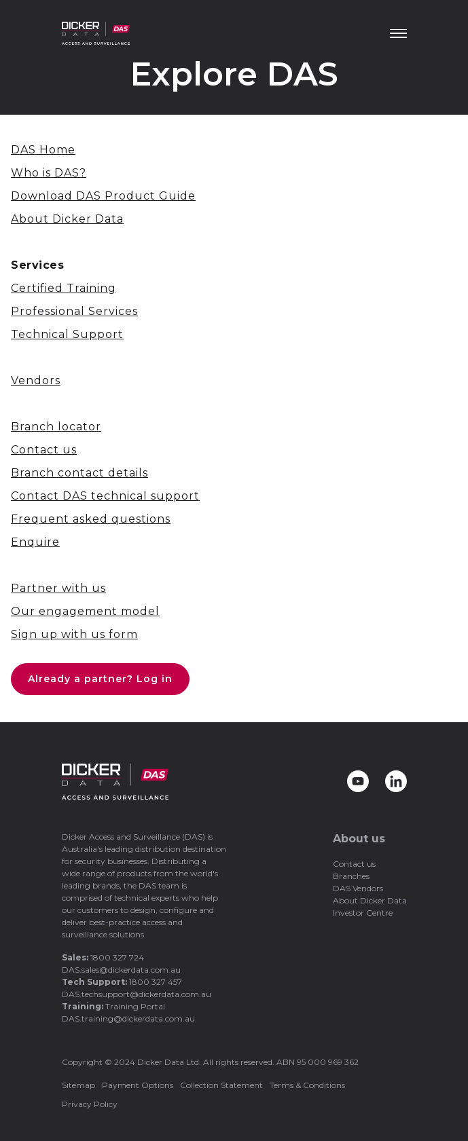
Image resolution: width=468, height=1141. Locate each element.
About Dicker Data (67, 218)
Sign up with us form (74, 634)
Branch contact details (79, 472)
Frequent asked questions (90, 518)
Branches (351, 876)
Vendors (35, 380)
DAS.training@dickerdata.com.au (128, 1018)
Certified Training (63, 288)
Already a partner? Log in (100, 679)
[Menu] (398, 33)
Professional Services (74, 311)
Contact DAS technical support (105, 495)
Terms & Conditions (307, 1085)
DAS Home (43, 149)
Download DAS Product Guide (103, 195)
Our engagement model (85, 611)
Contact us (44, 449)
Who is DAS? (48, 172)
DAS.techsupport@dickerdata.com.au (136, 994)
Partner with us (58, 588)
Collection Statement (221, 1085)
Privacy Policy (90, 1104)
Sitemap (78, 1085)
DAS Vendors (358, 888)
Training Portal (135, 1006)
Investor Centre (363, 913)
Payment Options (137, 1085)
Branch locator (56, 426)
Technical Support (67, 334)
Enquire (35, 542)
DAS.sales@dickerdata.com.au (121, 970)
